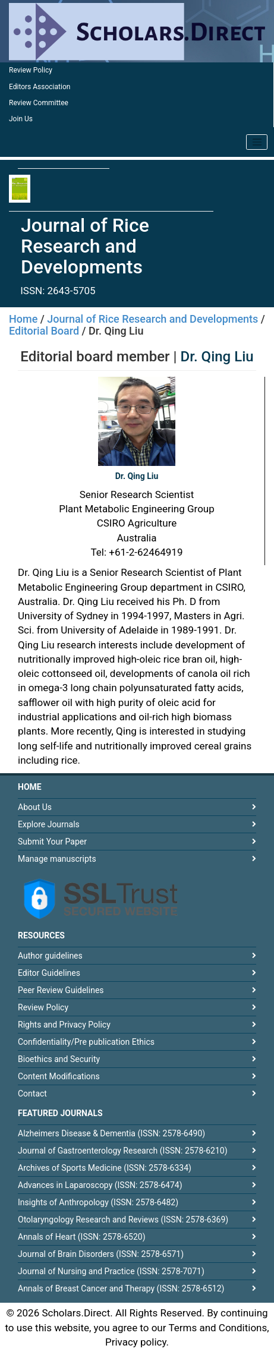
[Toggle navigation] (256, 142)
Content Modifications (59, 1076)
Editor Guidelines (49, 973)
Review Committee (38, 103)
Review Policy (30, 70)
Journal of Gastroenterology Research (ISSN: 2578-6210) (123, 1150)
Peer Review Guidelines (61, 990)
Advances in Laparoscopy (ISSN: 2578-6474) (100, 1185)
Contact (32, 1093)
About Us (35, 807)
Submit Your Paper (52, 841)
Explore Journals (49, 824)
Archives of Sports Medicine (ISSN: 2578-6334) (104, 1168)
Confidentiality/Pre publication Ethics (86, 1042)
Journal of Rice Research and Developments (152, 319)
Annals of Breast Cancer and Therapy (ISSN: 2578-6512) (121, 1288)
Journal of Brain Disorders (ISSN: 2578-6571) (101, 1254)
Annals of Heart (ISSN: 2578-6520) (82, 1237)
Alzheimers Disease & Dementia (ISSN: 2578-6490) (111, 1133)
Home (23, 319)
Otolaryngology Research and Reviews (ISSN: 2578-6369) (123, 1219)
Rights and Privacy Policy (64, 1024)
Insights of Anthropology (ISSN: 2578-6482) (98, 1202)
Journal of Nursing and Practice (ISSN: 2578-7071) (111, 1271)
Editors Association (39, 87)
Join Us (21, 119)
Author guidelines (50, 955)
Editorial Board (44, 330)
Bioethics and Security (59, 1059)
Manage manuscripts (57, 859)
